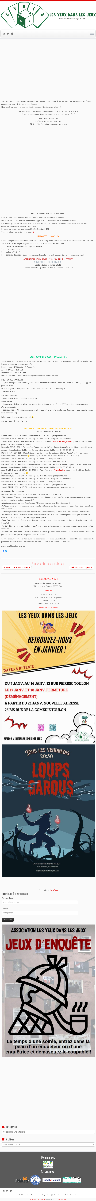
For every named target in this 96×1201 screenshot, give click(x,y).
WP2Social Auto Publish (38, 1200)
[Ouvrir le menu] (92, 33)
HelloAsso (54, 890)
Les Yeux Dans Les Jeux (33, 1195)
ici (33, 232)
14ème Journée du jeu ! (81, 567)
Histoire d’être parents (62, 441)
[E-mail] (5, 33)
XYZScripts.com (61, 1200)
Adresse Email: (8, 898)
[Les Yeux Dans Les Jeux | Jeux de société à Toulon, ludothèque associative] (48, 15)
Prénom (5, 908)
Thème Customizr (71, 1195)
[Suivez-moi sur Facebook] (13, 33)
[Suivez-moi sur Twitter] (9, 33)
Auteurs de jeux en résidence (17, 567)
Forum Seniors (59, 470)
